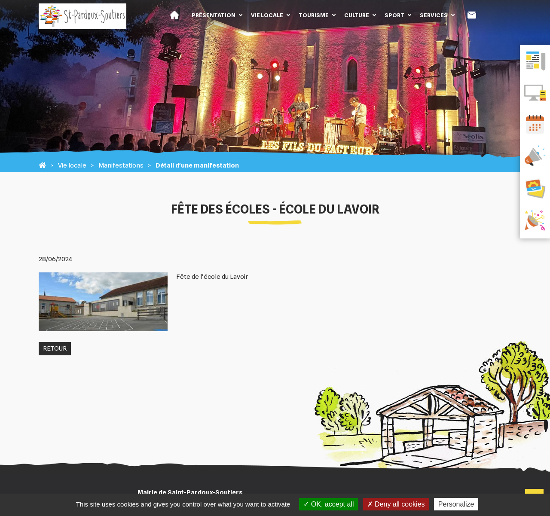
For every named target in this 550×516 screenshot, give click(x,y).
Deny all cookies (396, 504)
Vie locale (267, 15)
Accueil (174, 15)
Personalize (456, 504)
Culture (356, 15)
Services (434, 15)
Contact (472, 15)
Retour (55, 348)
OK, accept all (328, 504)
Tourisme (314, 15)
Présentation (213, 15)
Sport (394, 15)
